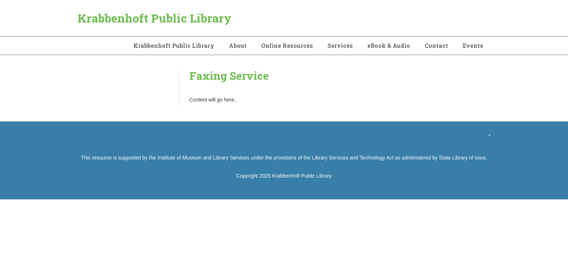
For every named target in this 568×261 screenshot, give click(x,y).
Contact (436, 45)
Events (473, 45)
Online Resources (287, 45)
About (238, 45)
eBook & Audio (388, 45)
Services (340, 45)
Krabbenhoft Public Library (154, 18)
